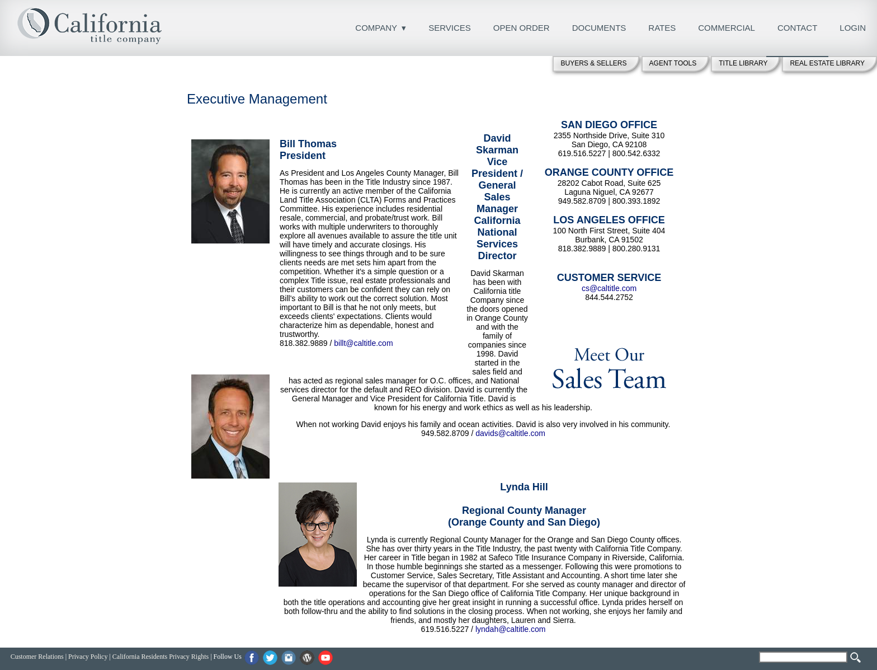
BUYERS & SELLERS (593, 63)
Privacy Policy (87, 656)
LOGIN (853, 27)
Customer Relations (37, 656)
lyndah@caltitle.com (510, 629)
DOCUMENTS (599, 27)
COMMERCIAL (726, 27)
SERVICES (449, 27)
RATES (662, 27)
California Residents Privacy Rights (160, 656)
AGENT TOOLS (673, 63)
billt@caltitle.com (363, 343)
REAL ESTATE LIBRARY (827, 63)
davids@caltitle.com (510, 433)
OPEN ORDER (521, 27)
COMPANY (376, 27)
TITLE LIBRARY (743, 63)
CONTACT (797, 27)
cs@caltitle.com (609, 288)
